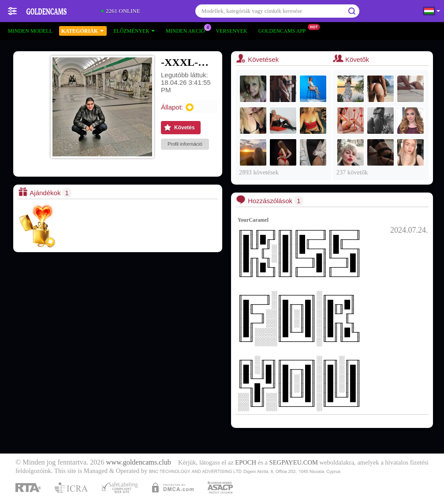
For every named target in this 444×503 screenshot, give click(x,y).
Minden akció (187, 30)
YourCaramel (253, 220)
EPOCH (245, 462)
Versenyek (231, 31)
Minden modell (30, 31)
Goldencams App (284, 30)
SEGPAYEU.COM (293, 462)
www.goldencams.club (138, 462)
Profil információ (185, 144)
